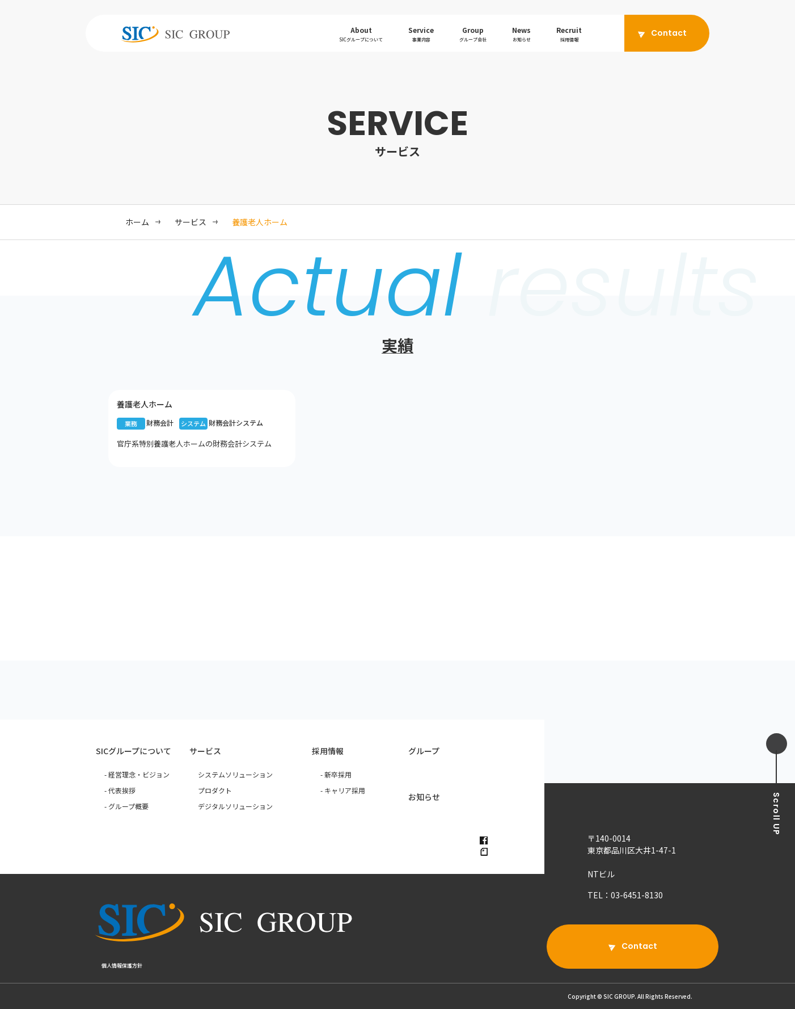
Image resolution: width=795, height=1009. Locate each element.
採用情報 (328, 750)
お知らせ (424, 796)
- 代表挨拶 (120, 790)
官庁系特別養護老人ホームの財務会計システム (194, 443)
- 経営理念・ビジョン (137, 774)
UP (776, 814)
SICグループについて (133, 750)
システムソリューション (235, 774)
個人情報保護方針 (122, 965)
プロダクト (215, 790)
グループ (423, 750)
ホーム (137, 222)
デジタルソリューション (235, 806)
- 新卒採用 (336, 774)
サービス (205, 750)
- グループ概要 (126, 806)
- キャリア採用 (342, 790)
